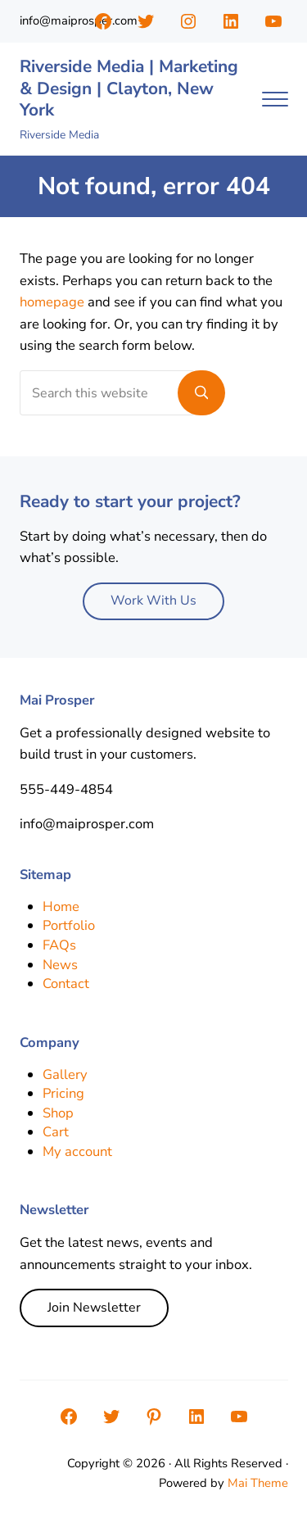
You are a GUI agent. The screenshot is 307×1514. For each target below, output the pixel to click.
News (60, 964)
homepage (52, 301)
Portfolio (69, 925)
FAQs (59, 945)
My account (77, 1151)
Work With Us (153, 601)
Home (61, 906)
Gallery (65, 1074)
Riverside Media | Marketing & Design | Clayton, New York (129, 88)
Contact (66, 983)
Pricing (63, 1093)
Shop (58, 1113)
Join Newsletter (94, 1308)
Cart (56, 1131)
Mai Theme (258, 1483)
